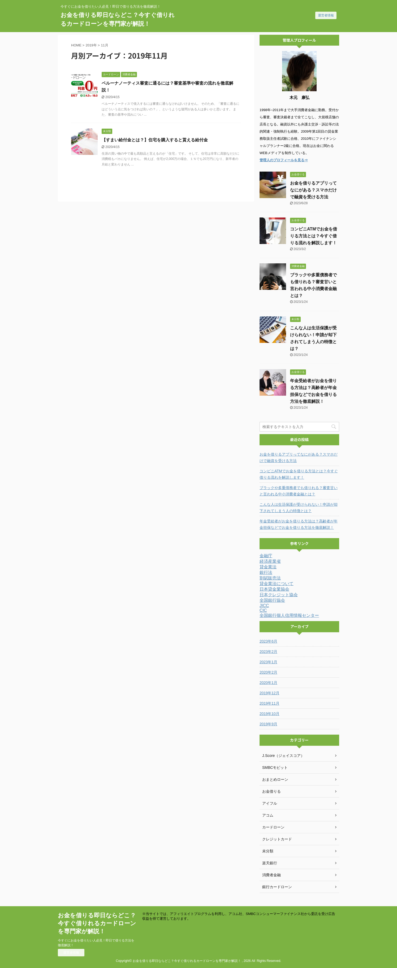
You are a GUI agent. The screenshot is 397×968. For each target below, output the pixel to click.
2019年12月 (269, 693)
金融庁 (266, 555)
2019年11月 (269, 703)
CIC (263, 610)
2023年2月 (268, 651)
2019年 (91, 45)
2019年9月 (268, 724)
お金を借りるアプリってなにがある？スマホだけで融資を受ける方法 (313, 190)
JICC (264, 605)
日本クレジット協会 (279, 594)
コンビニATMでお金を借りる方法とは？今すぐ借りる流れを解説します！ (313, 236)
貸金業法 (268, 567)
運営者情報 (326, 15)
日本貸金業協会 (274, 589)
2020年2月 (268, 672)
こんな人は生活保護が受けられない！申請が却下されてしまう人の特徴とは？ (299, 507)
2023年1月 (268, 662)
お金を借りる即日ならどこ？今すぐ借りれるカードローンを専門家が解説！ (97, 923)
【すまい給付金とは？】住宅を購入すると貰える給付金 (155, 140)
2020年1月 (268, 683)
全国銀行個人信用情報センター (289, 615)
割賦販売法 (270, 578)
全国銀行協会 (272, 600)
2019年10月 (269, 714)
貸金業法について (277, 583)
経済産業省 (270, 561)
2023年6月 (268, 641)
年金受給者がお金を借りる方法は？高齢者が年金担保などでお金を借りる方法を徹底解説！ (299, 524)
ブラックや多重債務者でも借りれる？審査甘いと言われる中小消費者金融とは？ (299, 491)
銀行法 (266, 572)
